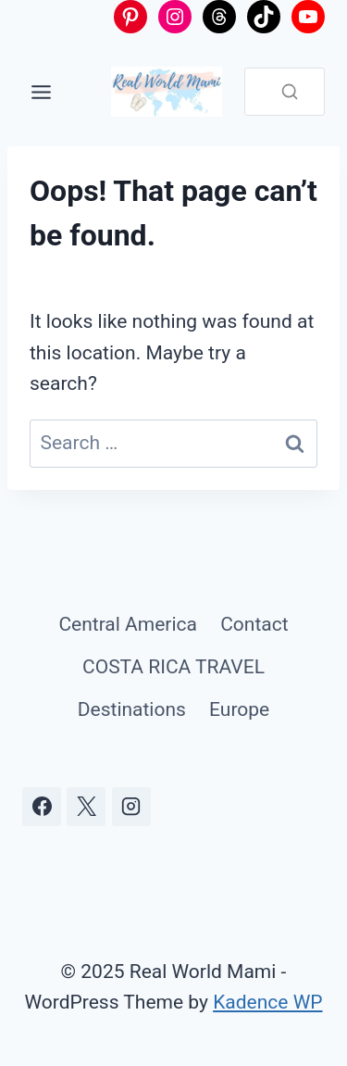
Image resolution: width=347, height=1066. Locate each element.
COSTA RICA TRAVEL (173, 667)
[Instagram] (131, 806)
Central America (127, 624)
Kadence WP (267, 1002)
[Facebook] (41, 806)
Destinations (132, 709)
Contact (254, 624)
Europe (239, 709)
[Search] (290, 91)
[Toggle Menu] (41, 92)
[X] (86, 806)
